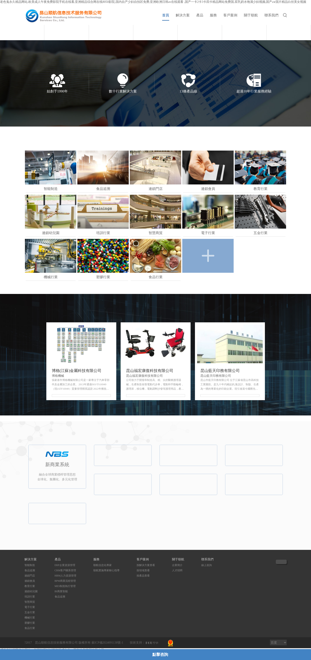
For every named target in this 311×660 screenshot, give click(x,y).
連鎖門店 (29, 575)
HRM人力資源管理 (65, 575)
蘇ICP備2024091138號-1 (107, 642)
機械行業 (29, 617)
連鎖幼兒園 (31, 591)
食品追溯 (29, 570)
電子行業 (29, 607)
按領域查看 (143, 570)
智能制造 (29, 565)
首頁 (165, 15)
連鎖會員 (29, 580)
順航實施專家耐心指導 (106, 570)
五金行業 (29, 612)
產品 (199, 15)
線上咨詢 (206, 565)
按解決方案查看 (146, 565)
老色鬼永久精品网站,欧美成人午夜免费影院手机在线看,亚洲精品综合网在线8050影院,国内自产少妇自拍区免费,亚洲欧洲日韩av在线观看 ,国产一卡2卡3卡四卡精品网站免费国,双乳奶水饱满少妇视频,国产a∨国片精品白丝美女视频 (153, 1)
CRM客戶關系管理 (65, 570)
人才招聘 (177, 570)
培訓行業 (29, 596)
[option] (81, 361)
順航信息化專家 (102, 565)
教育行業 (29, 586)
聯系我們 (271, 15)
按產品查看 (143, 575)
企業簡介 (177, 565)
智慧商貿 (29, 601)
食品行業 (29, 628)
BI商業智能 (61, 591)
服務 (213, 15)
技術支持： (137, 642)
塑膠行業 (29, 622)
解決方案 (183, 15)
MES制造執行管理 (65, 586)
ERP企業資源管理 (65, 565)
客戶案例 (230, 15)
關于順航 (251, 15)
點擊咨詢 (160, 654)
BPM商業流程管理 (65, 580)
